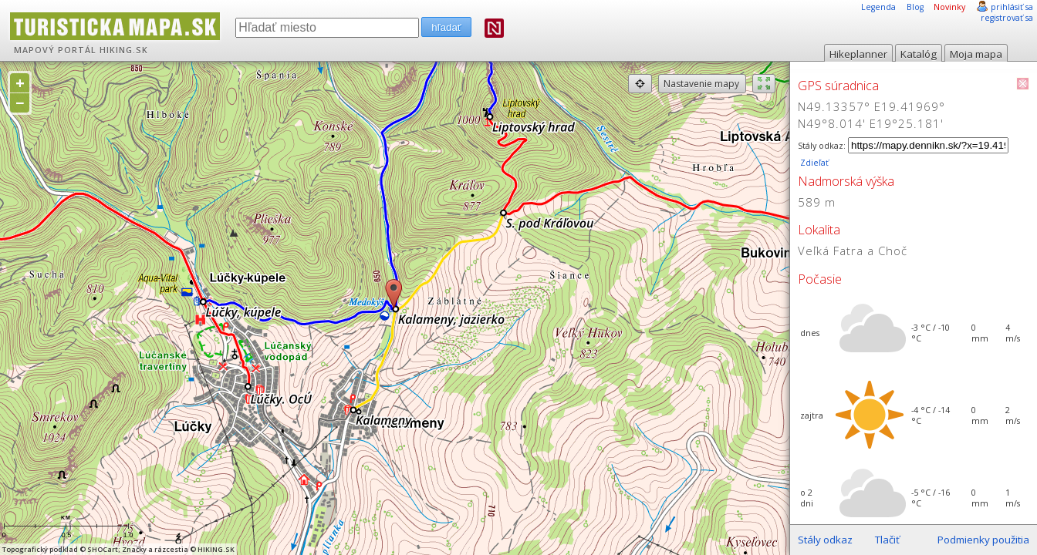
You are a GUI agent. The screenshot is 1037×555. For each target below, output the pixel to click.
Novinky (949, 7)
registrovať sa (1007, 17)
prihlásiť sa (1012, 7)
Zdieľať (813, 162)
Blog (915, 7)
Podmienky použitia (983, 540)
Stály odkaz (825, 540)
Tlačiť (887, 540)
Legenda (878, 7)
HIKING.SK (124, 50)
